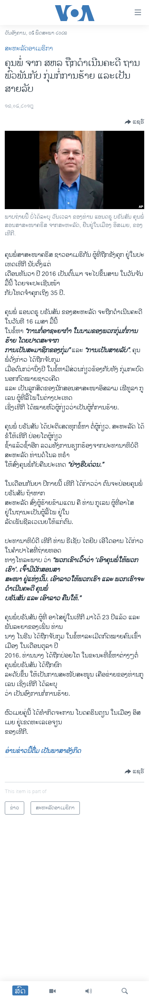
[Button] (134, 122)
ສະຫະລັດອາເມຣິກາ (29, 48)
